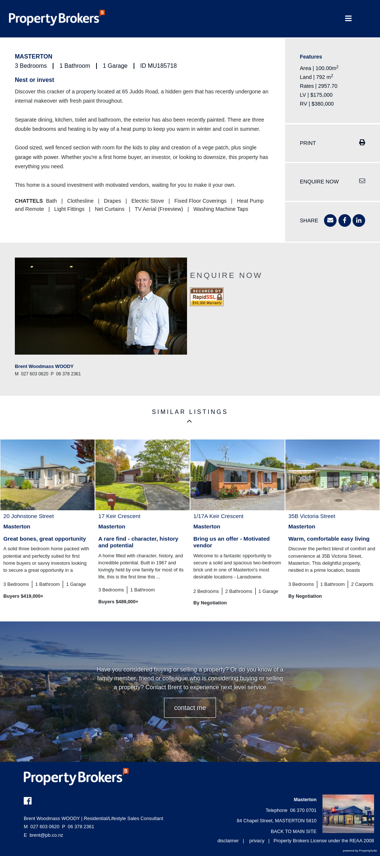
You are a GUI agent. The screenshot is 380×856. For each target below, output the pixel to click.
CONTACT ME (190, 707)
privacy (257, 840)
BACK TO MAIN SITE (294, 831)
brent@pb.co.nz (46, 835)
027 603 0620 (41, 826)
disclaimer (228, 840)
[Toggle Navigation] (348, 18)
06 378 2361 (78, 826)
